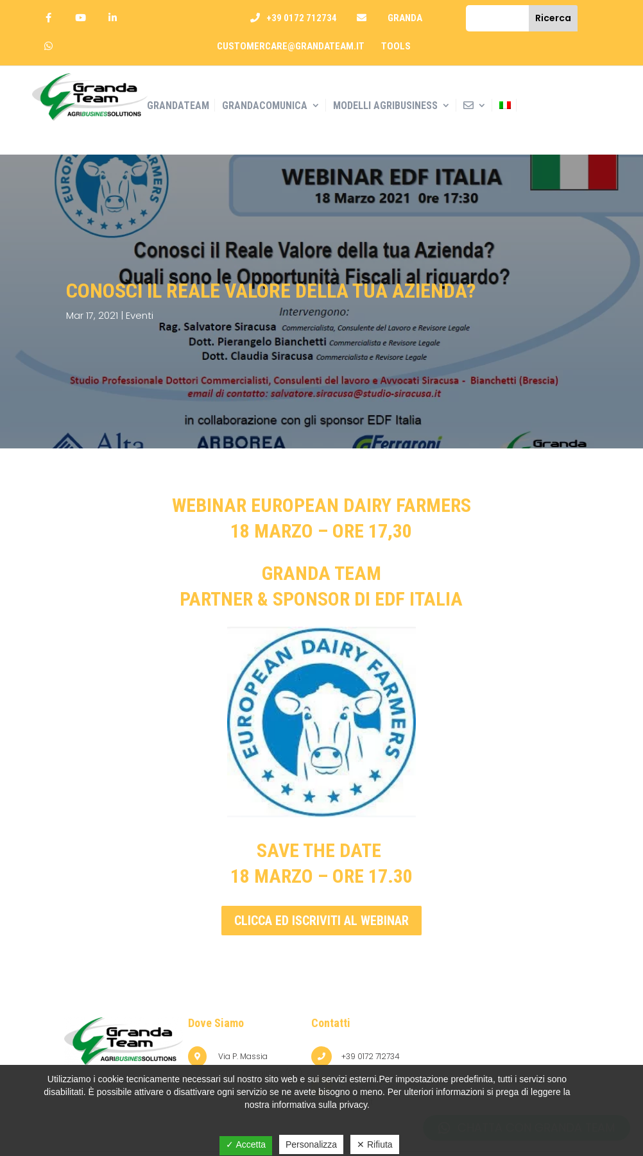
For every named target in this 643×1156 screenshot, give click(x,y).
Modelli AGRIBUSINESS (385, 105)
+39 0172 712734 (301, 18)
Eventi (139, 315)
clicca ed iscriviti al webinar (321, 920)
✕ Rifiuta (375, 1144)
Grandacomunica (264, 105)
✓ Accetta (246, 1144)
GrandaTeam (178, 105)
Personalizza (311, 1144)
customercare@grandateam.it (290, 46)
